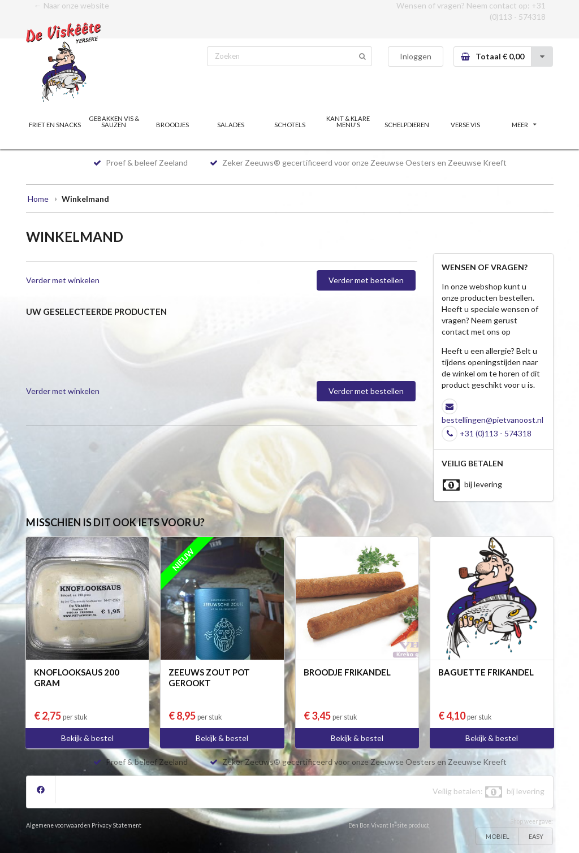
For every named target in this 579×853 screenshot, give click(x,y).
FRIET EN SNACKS (55, 124)
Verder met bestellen (366, 280)
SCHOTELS (289, 124)
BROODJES (172, 124)
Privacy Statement (116, 825)
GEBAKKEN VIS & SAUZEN (114, 121)
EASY (536, 836)
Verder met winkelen (63, 280)
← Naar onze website (71, 5)
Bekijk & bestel (87, 738)
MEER (524, 124)
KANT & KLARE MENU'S (348, 121)
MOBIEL (497, 836)
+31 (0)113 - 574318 (496, 433)
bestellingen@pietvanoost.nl (492, 420)
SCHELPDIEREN (406, 124)
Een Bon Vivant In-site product (388, 825)
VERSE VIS (465, 124)
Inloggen (415, 56)
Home (38, 198)
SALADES (230, 124)
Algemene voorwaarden (58, 825)
